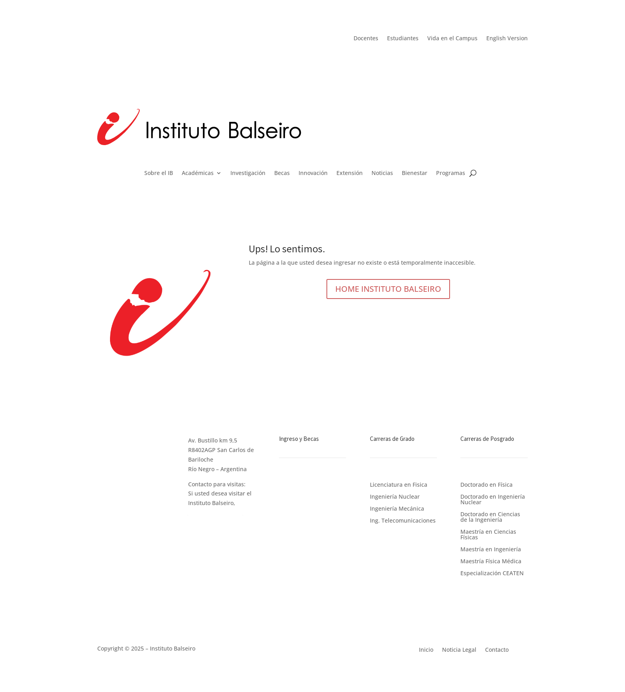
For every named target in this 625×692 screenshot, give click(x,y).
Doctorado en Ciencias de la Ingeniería (490, 516)
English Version (507, 38)
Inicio (426, 649)
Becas (282, 173)
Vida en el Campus (452, 38)
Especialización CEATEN (492, 572)
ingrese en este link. (215, 512)
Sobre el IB (158, 173)
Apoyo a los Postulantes (310, 521)
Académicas (198, 173)
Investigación (247, 173)
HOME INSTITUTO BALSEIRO (388, 288)
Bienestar (414, 173)
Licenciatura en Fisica (398, 485)
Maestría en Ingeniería (490, 548)
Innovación (313, 173)
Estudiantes (403, 38)
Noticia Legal (459, 649)
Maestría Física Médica (490, 560)
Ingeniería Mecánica (397, 509)
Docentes (366, 38)
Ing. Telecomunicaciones (403, 521)
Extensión (349, 173)
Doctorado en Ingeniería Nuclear (492, 499)
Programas (450, 173)
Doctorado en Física (486, 484)
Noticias (382, 173)
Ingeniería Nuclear (395, 497)
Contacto (497, 649)
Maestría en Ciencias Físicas (488, 534)
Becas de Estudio (301, 493)
